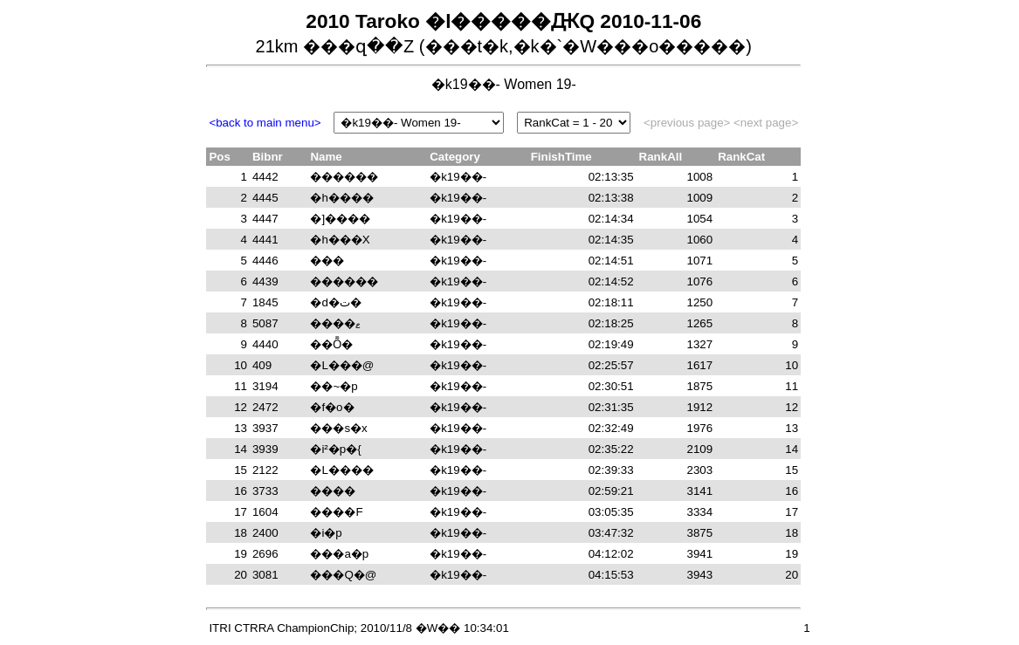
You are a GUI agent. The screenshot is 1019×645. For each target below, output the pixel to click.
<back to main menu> (264, 122)
